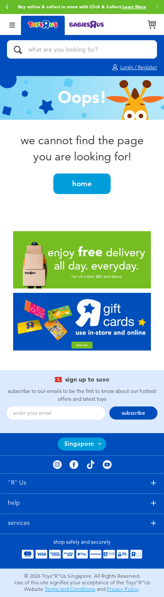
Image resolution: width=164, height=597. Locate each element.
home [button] (82, 183)
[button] (6, 6)
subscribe (133, 413)
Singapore (79, 444)
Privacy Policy (123, 589)
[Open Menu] (12, 24)
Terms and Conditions (70, 589)
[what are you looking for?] (82, 49)
